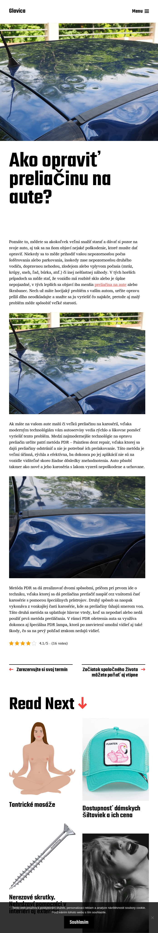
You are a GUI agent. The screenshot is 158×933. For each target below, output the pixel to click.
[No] (152, 917)
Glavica (17, 11)
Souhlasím (79, 922)
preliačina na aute (110, 284)
